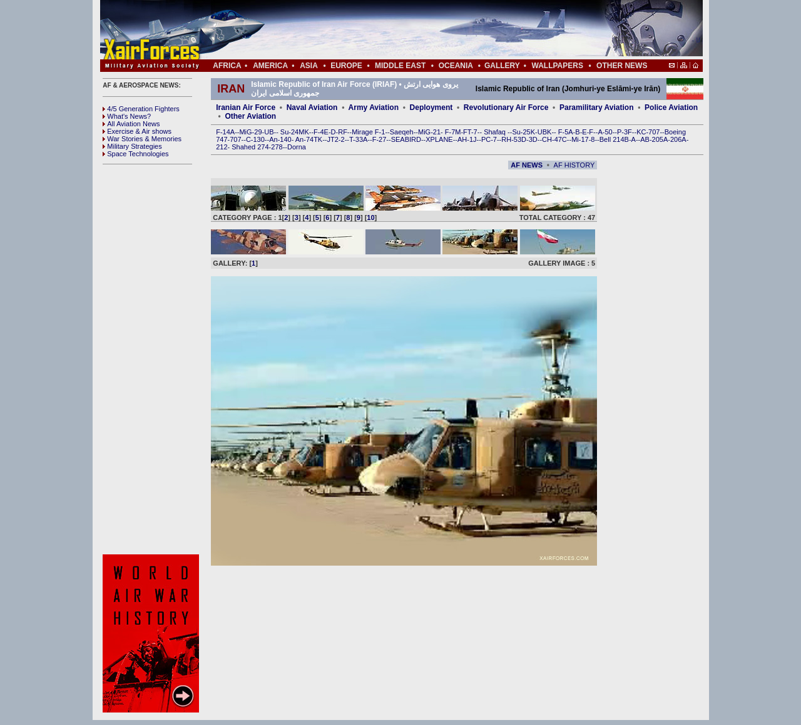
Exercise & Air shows (137, 131)
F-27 (379, 139)
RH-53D (513, 139)
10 (370, 217)
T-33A (358, 139)
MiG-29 (250, 132)
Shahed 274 (250, 147)
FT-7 (470, 132)
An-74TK (308, 139)
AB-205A (654, 139)
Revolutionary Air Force (506, 107)
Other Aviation (250, 116)
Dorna (296, 147)
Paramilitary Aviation (596, 107)
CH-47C (554, 139)
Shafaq (496, 132)
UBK (545, 132)
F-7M (453, 132)
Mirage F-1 (368, 132)
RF (342, 132)
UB (268, 132)
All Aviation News (131, 124)
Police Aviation (671, 107)
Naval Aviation (312, 107)
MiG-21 (429, 132)
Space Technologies (135, 154)
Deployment (431, 107)
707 (235, 139)
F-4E (321, 132)
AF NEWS (527, 165)
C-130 (255, 139)
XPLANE (439, 139)
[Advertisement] (438, 30)
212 (221, 147)
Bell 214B (614, 139)
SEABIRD (406, 139)
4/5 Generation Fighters (142, 108)
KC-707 (648, 132)
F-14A (225, 132)
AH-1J (467, 139)
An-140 (280, 139)
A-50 (605, 132)
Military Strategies (132, 146)
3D (533, 139)
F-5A (565, 132)
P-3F (624, 132)
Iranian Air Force (245, 107)
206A (678, 139)
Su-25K (523, 132)
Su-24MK (294, 132)
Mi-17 (580, 139)
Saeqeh (402, 132)
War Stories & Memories (142, 138)
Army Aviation (374, 107)
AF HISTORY (574, 165)
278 (276, 147)
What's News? (127, 116)
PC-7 (489, 139)
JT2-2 (336, 139)
